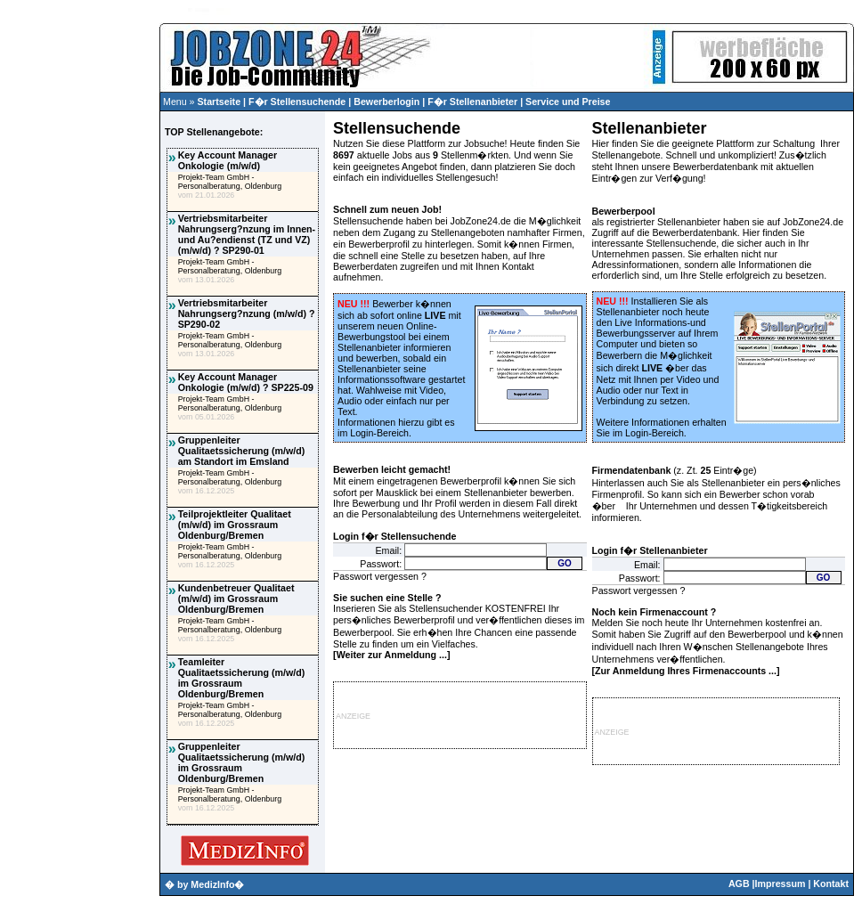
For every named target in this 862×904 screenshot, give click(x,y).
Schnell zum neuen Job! (387, 209)
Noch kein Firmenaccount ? (654, 612)
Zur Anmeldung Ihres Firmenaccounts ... (686, 670)
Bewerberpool (623, 211)
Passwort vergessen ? (380, 576)
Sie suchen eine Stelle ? (387, 597)
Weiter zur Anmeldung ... (392, 654)
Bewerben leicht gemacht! (392, 469)
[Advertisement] (79, 361)
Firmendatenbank (631, 470)
